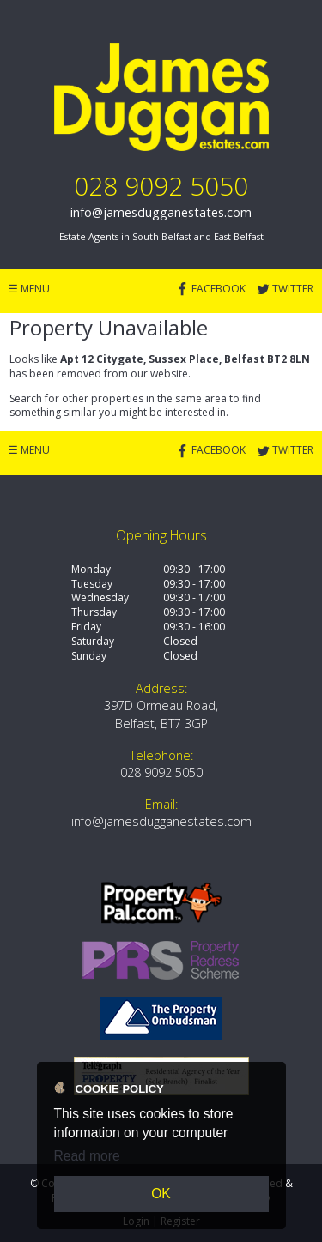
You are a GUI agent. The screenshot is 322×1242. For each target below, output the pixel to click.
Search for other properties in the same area (118, 398)
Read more (87, 1156)
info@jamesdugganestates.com (161, 212)
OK (161, 1193)
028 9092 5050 (161, 185)
